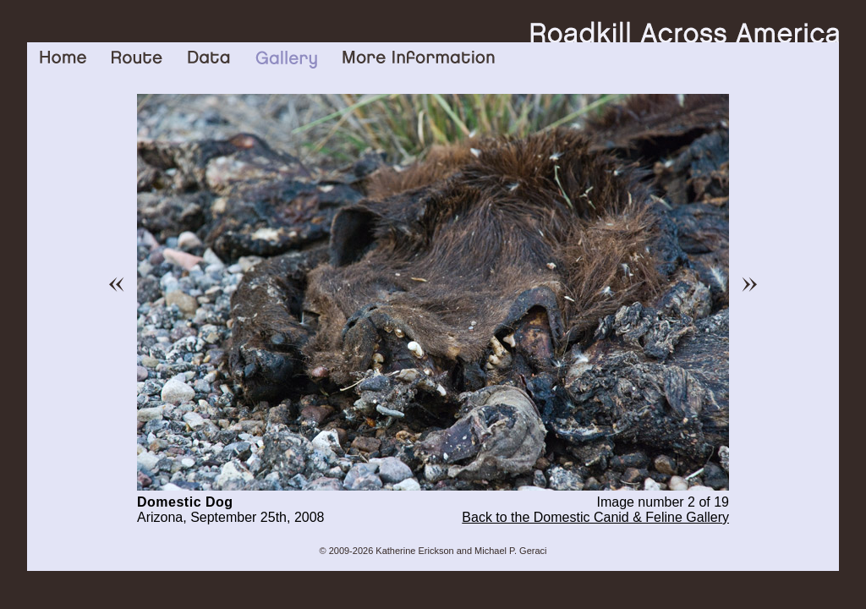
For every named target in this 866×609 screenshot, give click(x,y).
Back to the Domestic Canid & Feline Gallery (595, 517)
